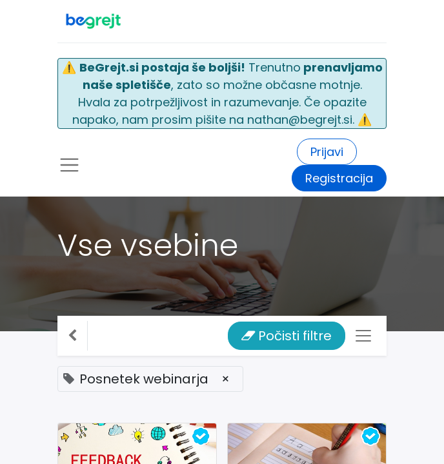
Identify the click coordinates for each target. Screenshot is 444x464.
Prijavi (326, 152)
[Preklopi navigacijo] (363, 336)
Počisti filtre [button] (286, 336)
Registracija (339, 178)
